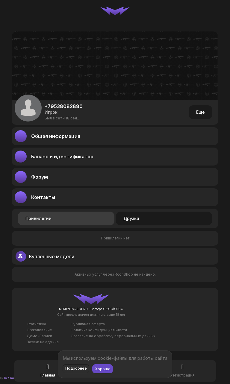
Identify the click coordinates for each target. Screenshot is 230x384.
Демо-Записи (39, 336)
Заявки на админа (43, 342)
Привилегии (38, 218)
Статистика (36, 324)
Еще (200, 112)
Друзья (131, 218)
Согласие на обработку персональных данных (113, 336)
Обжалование (39, 330)
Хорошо (103, 368)
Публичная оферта (88, 324)
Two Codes (11, 378)
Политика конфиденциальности (99, 330)
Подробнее (76, 368)
